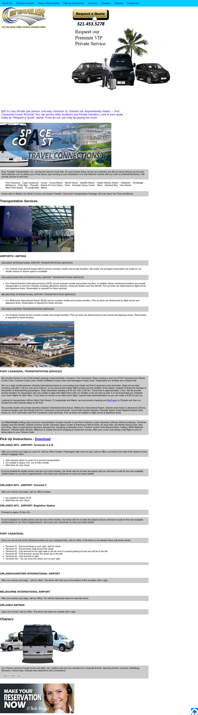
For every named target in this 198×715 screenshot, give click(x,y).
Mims (100, 185)
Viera (67, 185)
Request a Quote (25, 3)
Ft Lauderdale (32, 188)
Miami (44, 188)
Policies (119, 3)
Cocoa (44, 183)
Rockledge (138, 183)
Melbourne (11, 185)
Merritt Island (71, 183)
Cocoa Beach (56, 183)
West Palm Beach (14, 188)
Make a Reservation (48, 3)
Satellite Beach (87, 183)
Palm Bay (23, 185)
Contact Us (133, 3)
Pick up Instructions (74, 3)
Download (43, 439)
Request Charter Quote (11, 676)
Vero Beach (125, 185)
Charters (105, 3)
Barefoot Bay (111, 185)
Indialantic (126, 183)
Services (92, 3)
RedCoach (112, 400)
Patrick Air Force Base (51, 185)
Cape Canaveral (30, 183)
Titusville (34, 185)
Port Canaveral (13, 183)
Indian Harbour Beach (107, 183)
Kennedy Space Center (83, 185)
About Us (7, 3)
